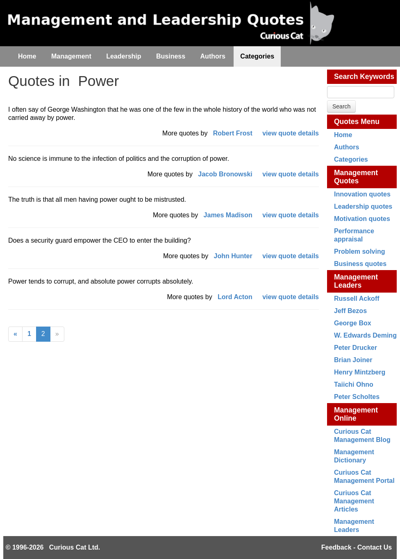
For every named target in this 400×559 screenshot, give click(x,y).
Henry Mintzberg (359, 372)
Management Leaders (356, 281)
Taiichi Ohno (353, 384)
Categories (351, 159)
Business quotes (360, 263)
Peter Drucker (355, 347)
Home (343, 134)
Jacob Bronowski (225, 174)
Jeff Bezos (350, 310)
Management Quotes (356, 177)
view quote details (290, 133)
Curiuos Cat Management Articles (354, 501)
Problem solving (359, 251)
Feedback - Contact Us (356, 547)
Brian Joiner (353, 359)
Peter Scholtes (357, 396)
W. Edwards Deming (365, 335)
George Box (352, 323)
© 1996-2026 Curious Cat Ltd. (53, 547)
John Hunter (233, 255)
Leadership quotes (363, 206)
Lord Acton (235, 296)
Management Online (356, 414)
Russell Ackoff (357, 298)
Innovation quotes (362, 194)
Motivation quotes (362, 218)
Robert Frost (232, 133)
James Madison (228, 215)
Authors (346, 147)
